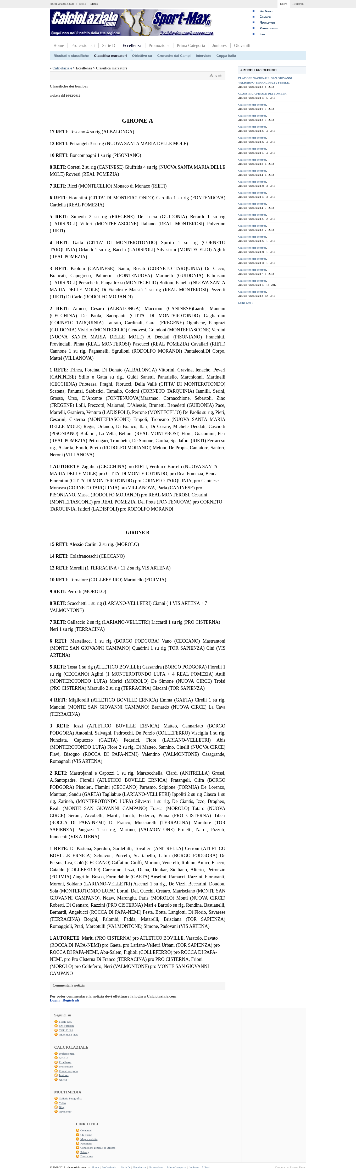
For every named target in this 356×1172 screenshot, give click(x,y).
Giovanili (242, 45)
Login (55, 1000)
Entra (283, 3)
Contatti (265, 17)
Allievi (63, 1079)
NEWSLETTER (68, 1034)
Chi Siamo (266, 11)
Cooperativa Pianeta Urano (290, 1167)
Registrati (298, 3)
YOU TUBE (66, 1030)
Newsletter (267, 22)
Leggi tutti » (245, 302)
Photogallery (269, 28)
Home (58, 45)
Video (62, 1102)
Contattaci (86, 1130)
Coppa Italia (226, 56)
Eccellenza (132, 45)
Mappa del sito (88, 1139)
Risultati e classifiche (71, 56)
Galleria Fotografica (70, 1098)
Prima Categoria (191, 45)
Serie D (108, 45)
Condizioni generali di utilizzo (97, 1147)
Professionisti (83, 45)
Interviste (203, 56)
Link (262, 34)
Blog (61, 1107)
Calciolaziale (62, 68)
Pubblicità (86, 1143)
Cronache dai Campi (174, 56)
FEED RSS (65, 1021)
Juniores (219, 45)
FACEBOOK (66, 1025)
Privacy (84, 1152)
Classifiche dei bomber (252, 104)
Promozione (159, 45)
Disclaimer (86, 1156)
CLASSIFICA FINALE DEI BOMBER (262, 93)
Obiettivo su (142, 56)
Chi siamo (86, 1134)
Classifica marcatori (110, 56)
